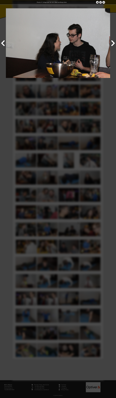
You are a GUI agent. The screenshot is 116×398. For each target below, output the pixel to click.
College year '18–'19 (48, 2)
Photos (39, 2)
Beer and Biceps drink (61, 2)
